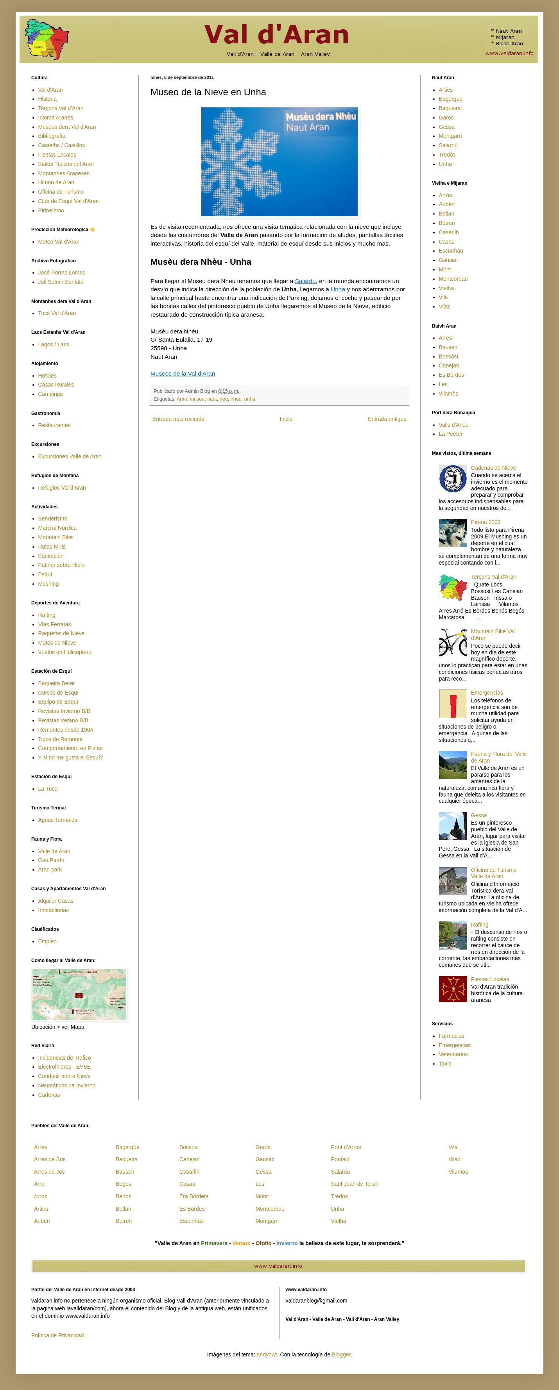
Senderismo (53, 518)
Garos (446, 117)
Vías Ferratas (54, 624)
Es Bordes (192, 1209)
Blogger (341, 1354)
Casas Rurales (56, 384)
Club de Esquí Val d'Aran (68, 201)
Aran (182, 399)
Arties (446, 90)
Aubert (42, 1221)
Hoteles (47, 375)
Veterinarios (453, 1054)
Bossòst (449, 356)
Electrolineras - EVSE (64, 1067)
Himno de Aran (56, 182)
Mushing (48, 584)
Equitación (51, 556)
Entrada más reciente (178, 419)
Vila (443, 297)
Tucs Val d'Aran (57, 313)
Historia (47, 99)
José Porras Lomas (62, 272)
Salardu (305, 281)
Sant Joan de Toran (354, 1184)
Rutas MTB (52, 547)
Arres (445, 338)
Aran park (50, 869)
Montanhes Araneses (64, 173)
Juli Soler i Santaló (61, 282)
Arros (40, 1196)
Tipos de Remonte (60, 739)
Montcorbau (453, 279)
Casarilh (449, 232)
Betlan (447, 213)
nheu (236, 399)
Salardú (448, 145)
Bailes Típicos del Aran (66, 164)
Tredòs (447, 154)
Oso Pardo (51, 860)
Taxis (445, 1063)
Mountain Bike (55, 537)
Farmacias (451, 1036)
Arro (39, 1184)
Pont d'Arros (346, 1147)
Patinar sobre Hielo (61, 565)
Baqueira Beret (56, 683)
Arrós (445, 195)
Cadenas (49, 1095)
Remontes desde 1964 (65, 730)
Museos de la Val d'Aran (182, 373)
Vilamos (458, 1172)
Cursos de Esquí (58, 693)
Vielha (446, 288)
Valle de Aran (54, 851)
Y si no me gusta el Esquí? (70, 757)
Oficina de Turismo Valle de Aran (494, 873)
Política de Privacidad (57, 1335)
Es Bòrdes (451, 375)
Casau (447, 242)
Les (443, 384)
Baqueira (450, 108)
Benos (123, 1196)
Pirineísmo (51, 210)
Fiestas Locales (57, 154)
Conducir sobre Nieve (64, 1076)
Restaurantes (54, 425)
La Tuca (48, 789)
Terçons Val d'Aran (61, 108)
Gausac (448, 260)
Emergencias (487, 693)
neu (224, 399)
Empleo (47, 941)
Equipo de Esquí (58, 702)
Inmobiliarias (53, 910)
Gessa (447, 127)
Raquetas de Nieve (61, 633)
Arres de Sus (50, 1159)
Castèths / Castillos (61, 145)
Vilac (445, 306)
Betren (447, 223)
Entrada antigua (387, 419)
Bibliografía (52, 136)
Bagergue (451, 99)
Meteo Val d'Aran (59, 242)
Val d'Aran (50, 90)
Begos (123, 1184)
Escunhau (451, 251)
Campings (50, 394)
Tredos (339, 1196)
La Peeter (451, 434)
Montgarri (450, 136)
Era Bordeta (194, 1196)
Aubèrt (447, 204)
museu (197, 399)
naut (212, 399)
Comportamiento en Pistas (70, 748)
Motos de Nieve (57, 643)
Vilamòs (449, 393)
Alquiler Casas (55, 901)
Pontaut (340, 1159)
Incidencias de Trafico (64, 1058)
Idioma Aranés (55, 117)
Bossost (189, 1147)
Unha (338, 289)
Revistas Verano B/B (63, 720)
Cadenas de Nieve (493, 468)
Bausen (448, 347)
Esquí (45, 574)
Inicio (286, 419)
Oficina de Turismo (61, 192)
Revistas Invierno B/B (64, 711)
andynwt (267, 1354)
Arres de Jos (49, 1172)
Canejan (449, 365)
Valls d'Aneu (454, 425)
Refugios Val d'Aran (62, 488)
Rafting (47, 615)
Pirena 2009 (486, 522)
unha (249, 399)
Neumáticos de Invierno (67, 1085)
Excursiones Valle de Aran (70, 456)
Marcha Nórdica (57, 528)
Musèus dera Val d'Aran (67, 127)
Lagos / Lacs (53, 344)
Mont (445, 269)
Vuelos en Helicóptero (64, 652)
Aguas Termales (57, 820)
